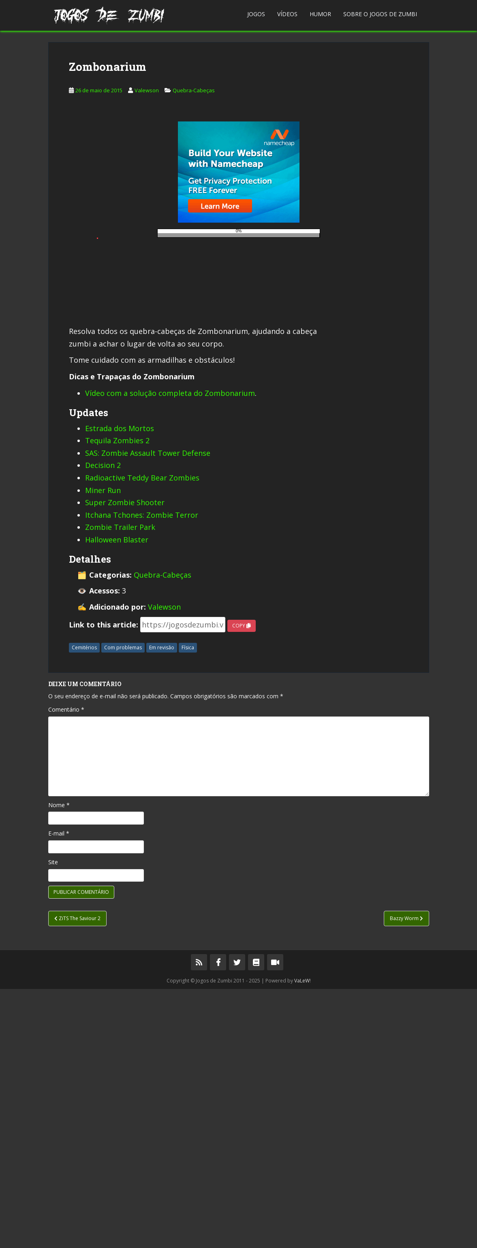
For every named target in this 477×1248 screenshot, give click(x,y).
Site (53, 1121)
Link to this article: (103, 884)
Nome (59, 1064)
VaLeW (302, 1239)
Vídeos (287, 14)
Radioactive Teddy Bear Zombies (142, 737)
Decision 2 (103, 724)
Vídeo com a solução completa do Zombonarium (170, 652)
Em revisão (161, 906)
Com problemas (123, 906)
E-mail (58, 1092)
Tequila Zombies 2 (117, 699)
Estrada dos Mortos (119, 687)
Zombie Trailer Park (120, 786)
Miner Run (103, 749)
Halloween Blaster (116, 799)
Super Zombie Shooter (125, 761)
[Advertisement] (238, 98)
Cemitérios (84, 906)
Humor (320, 14)
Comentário (66, 968)
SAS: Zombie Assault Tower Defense (147, 712)
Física (188, 906)
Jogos (256, 14)
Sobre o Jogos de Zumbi (380, 14)
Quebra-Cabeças (194, 215)
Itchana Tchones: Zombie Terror (141, 774)
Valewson (147, 215)
